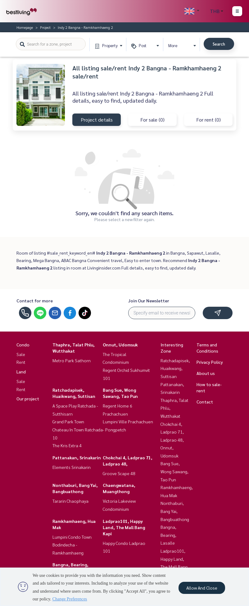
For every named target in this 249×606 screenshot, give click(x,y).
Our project (27, 398)
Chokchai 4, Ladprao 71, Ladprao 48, (172, 432)
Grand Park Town (68, 421)
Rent (20, 362)
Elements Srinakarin (71, 467)
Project (45, 27)
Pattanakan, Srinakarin (76, 457)
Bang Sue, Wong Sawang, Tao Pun (174, 471)
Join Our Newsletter (148, 300)
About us (206, 373)
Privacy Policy (210, 362)
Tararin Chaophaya (70, 501)
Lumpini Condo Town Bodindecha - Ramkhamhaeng (72, 544)
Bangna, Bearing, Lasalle (168, 535)
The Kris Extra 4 (67, 445)
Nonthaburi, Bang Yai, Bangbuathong (175, 511)
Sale (20, 354)
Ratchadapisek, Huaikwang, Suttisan (175, 368)
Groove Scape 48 (119, 473)
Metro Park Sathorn (71, 360)
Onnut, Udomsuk (120, 344)
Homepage (24, 27)
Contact (205, 401)
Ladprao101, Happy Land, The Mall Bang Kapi (124, 527)
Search (219, 44)
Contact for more (34, 300)
